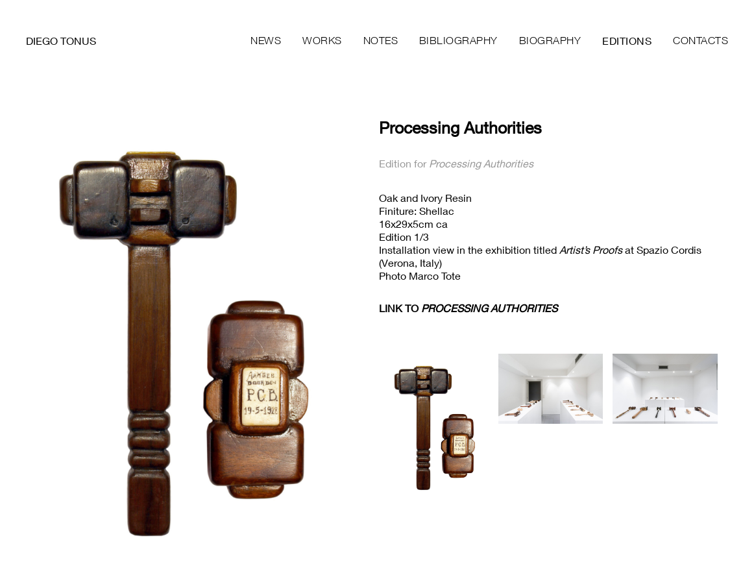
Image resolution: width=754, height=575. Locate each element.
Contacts (700, 40)
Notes (380, 40)
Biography (550, 40)
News (265, 40)
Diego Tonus (61, 40)
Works (322, 40)
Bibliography (458, 40)
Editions (626, 40)
